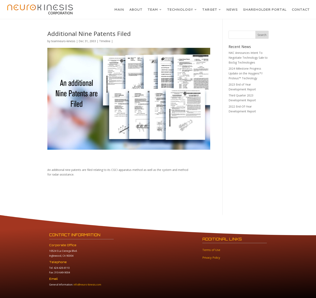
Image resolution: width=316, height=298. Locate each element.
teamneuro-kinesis (63, 41)
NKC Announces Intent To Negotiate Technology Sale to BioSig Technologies (248, 57)
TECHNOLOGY (180, 10)
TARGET (209, 10)
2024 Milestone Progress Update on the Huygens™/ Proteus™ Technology (246, 73)
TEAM (153, 10)
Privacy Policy (211, 257)
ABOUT (135, 10)
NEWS (232, 10)
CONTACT (301, 10)
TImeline (104, 41)
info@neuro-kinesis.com (87, 284)
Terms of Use (211, 250)
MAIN (119, 10)
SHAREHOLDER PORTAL (264, 10)
